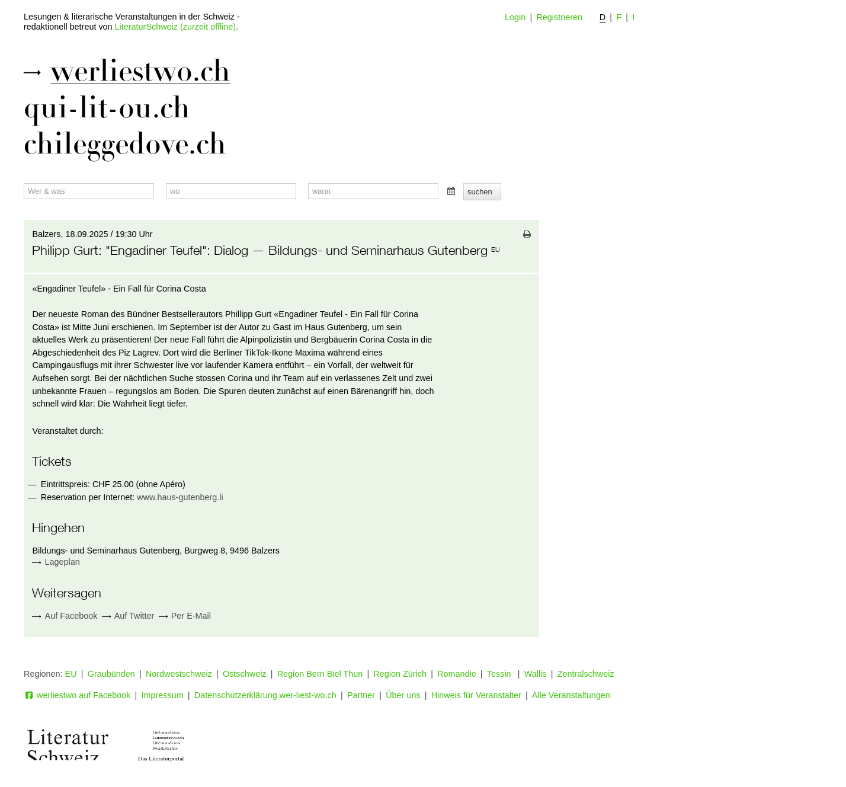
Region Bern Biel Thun (320, 674)
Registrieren (559, 17)
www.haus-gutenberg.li (180, 497)
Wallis (535, 674)
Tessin (500, 674)
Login (515, 17)
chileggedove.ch (125, 144)
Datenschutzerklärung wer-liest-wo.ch (265, 695)
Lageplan (62, 562)
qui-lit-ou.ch (107, 108)
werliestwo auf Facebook (77, 695)
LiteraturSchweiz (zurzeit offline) (175, 26)
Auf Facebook (64, 616)
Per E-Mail (185, 616)
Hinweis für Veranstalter (476, 695)
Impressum (163, 695)
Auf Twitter (128, 616)
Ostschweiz (245, 674)
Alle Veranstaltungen (571, 695)
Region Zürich (400, 674)
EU (71, 674)
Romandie (456, 674)
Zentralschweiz (585, 674)
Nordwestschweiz (179, 674)
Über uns (403, 695)
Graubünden (111, 674)
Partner (361, 695)
